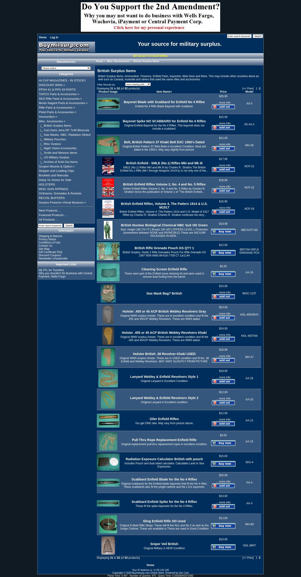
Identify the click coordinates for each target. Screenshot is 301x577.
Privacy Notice (47, 239)
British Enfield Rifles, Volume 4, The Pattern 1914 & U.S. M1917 (164, 205)
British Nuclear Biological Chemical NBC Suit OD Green (164, 225)
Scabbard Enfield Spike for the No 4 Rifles (164, 502)
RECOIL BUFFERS (52, 198)
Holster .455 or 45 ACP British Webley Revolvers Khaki (164, 332)
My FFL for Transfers (51, 270)
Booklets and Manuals (54, 175)
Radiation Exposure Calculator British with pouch (164, 459)
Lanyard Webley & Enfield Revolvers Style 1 (164, 377)
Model (249, 91)
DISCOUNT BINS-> (52, 85)
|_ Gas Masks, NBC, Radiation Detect (65, 134)
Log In (54, 37)
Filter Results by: (106, 84)
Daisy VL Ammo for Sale (55, 180)
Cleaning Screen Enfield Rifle (164, 269)
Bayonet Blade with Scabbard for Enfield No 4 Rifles (164, 102)
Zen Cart (184, 572)
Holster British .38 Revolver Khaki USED (164, 354)
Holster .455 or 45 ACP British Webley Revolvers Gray (164, 311)
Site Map (44, 249)
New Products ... (50, 210)
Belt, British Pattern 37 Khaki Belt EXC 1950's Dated (164, 142)
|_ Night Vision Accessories (58, 148)
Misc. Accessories (118, 61)
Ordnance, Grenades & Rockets (60, 193)
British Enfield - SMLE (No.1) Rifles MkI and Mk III (164, 163)
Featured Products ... (53, 215)
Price (223, 91)
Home (42, 37)
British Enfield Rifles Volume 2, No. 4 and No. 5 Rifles (164, 184)
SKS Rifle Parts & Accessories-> (60, 98)
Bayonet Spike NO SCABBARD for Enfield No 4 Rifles (164, 121)
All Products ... (48, 219)
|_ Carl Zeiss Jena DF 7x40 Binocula (64, 130)
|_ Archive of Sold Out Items (58, 162)
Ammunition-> (48, 116)
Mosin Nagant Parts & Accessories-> (63, 103)
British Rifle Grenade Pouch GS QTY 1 (164, 248)
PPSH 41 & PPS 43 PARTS (57, 89)
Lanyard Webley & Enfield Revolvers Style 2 (164, 398)
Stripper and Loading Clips (56, 170)
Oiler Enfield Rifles (164, 419)
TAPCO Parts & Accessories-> (59, 94)
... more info (223, 102)
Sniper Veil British (164, 544)
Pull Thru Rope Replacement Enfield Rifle (164, 440)
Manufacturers (66, 62)
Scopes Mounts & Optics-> (57, 166)
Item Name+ (164, 91)
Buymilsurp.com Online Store (148, 572)
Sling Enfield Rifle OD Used (164, 521)
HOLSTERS (47, 184)
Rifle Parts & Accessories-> (57, 107)
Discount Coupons (50, 255)
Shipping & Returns (50, 236)
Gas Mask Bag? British (164, 293)
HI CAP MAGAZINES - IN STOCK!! (62, 80)
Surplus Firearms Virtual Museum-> (62, 202)
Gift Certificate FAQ (50, 252)
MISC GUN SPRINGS (53, 189)
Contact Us (45, 245)
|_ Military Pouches (52, 139)
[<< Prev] (248, 88)
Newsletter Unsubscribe (53, 258)
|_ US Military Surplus (54, 157)
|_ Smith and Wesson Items (58, 152)
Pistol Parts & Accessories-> (58, 112)
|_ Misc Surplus (50, 144)
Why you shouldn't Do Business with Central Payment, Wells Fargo (65, 275)
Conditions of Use (49, 242)
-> (52, 121)
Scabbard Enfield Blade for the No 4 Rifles (164, 479)
